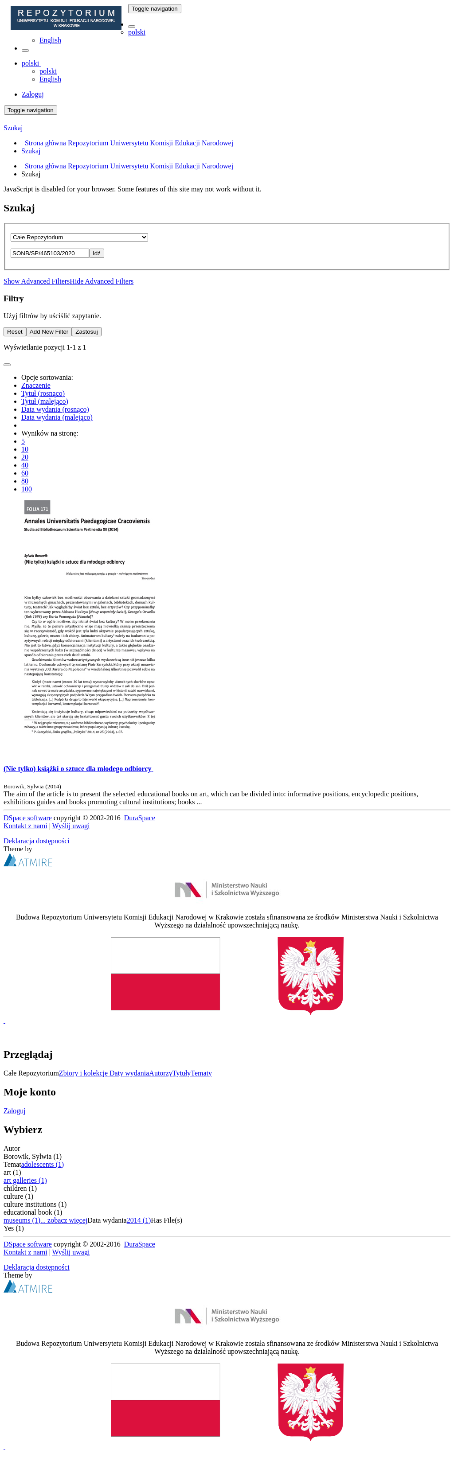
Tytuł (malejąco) (44, 401)
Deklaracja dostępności (37, 841)
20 (24, 457)
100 (26, 489)
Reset (15, 331)
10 (24, 449)
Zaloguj (15, 1110)
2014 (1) (139, 1220)
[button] (131, 26)
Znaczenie (36, 385)
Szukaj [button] (14, 128)
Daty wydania (129, 1073)
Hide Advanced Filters (101, 281)
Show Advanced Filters (37, 281)
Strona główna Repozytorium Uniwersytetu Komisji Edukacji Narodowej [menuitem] (127, 143)
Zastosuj (86, 331)
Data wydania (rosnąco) (55, 409)
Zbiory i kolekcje (84, 1073)
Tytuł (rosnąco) (43, 393)
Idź (97, 253)
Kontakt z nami (25, 826)
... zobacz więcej (63, 1220)
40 (24, 465)
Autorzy (160, 1073)
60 (24, 473)
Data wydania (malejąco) (57, 417)
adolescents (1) (42, 1164)
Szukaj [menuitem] (31, 151)
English (50, 40)
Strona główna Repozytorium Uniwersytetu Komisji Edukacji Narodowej (129, 166)
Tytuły (181, 1073)
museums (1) (22, 1220)
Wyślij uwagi (71, 826)
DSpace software (28, 818)
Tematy (201, 1073)
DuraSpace (139, 818)
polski (136, 32)
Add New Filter (49, 331)
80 (24, 481)
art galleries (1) (25, 1180)
